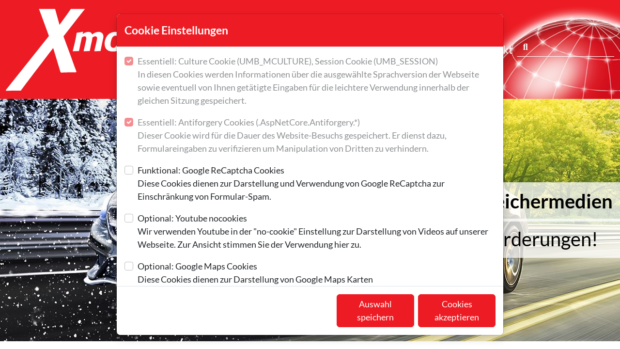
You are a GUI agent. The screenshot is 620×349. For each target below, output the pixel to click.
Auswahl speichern (375, 310)
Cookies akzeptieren (456, 310)
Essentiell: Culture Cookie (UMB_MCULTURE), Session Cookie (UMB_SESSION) (317, 81)
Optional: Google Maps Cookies (255, 273)
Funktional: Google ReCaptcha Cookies (317, 184)
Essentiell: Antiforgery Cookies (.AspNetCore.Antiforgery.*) (317, 136)
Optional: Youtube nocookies (317, 232)
